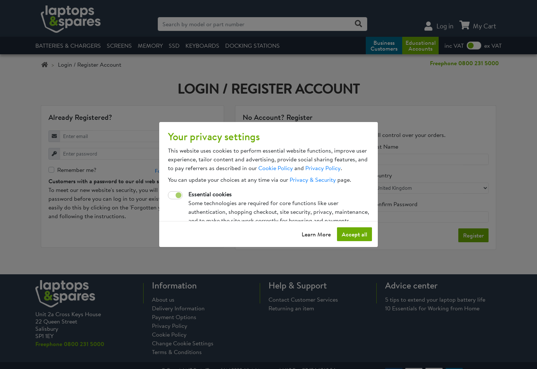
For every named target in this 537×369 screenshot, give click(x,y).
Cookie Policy (275, 168)
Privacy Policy (323, 168)
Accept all (354, 234)
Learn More (316, 234)
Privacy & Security (313, 179)
